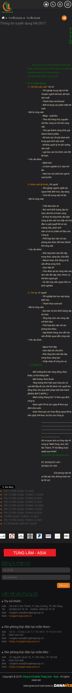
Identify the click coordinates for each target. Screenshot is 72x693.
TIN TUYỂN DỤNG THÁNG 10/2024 (23, 505)
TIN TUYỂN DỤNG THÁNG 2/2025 (22, 501)
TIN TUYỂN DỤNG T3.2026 (18, 491)
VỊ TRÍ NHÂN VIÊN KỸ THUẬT (20, 523)
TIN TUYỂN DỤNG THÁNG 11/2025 (23, 494)
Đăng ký (63, 585)
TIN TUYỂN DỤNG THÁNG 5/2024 (22, 509)
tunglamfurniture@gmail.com (55, 455)
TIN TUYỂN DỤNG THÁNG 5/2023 (22, 520)
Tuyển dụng (15, 17)
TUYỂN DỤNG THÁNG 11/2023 (21, 516)
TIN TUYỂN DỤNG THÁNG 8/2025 (22, 498)
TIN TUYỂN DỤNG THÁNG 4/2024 (22, 512)
